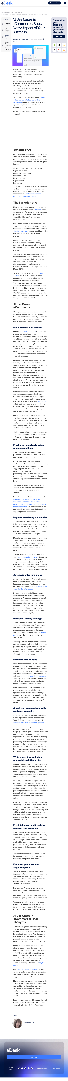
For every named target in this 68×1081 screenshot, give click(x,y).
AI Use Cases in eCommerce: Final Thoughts (9, 45)
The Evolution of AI (7, 30)
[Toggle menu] (65, 3)
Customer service (22, 15)
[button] (44, 3)
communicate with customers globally (28, 722)
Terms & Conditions (41, 1068)
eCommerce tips (35, 15)
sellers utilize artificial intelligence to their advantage (29, 99)
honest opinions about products (33, 676)
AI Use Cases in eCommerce (8, 37)
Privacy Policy (56, 1068)
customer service (29, 331)
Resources (45, 15)
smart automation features (27, 969)
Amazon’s (37, 209)
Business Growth (9, 15)
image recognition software (28, 557)
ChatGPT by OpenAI (21, 231)
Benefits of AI (7, 24)
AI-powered (42, 401)
